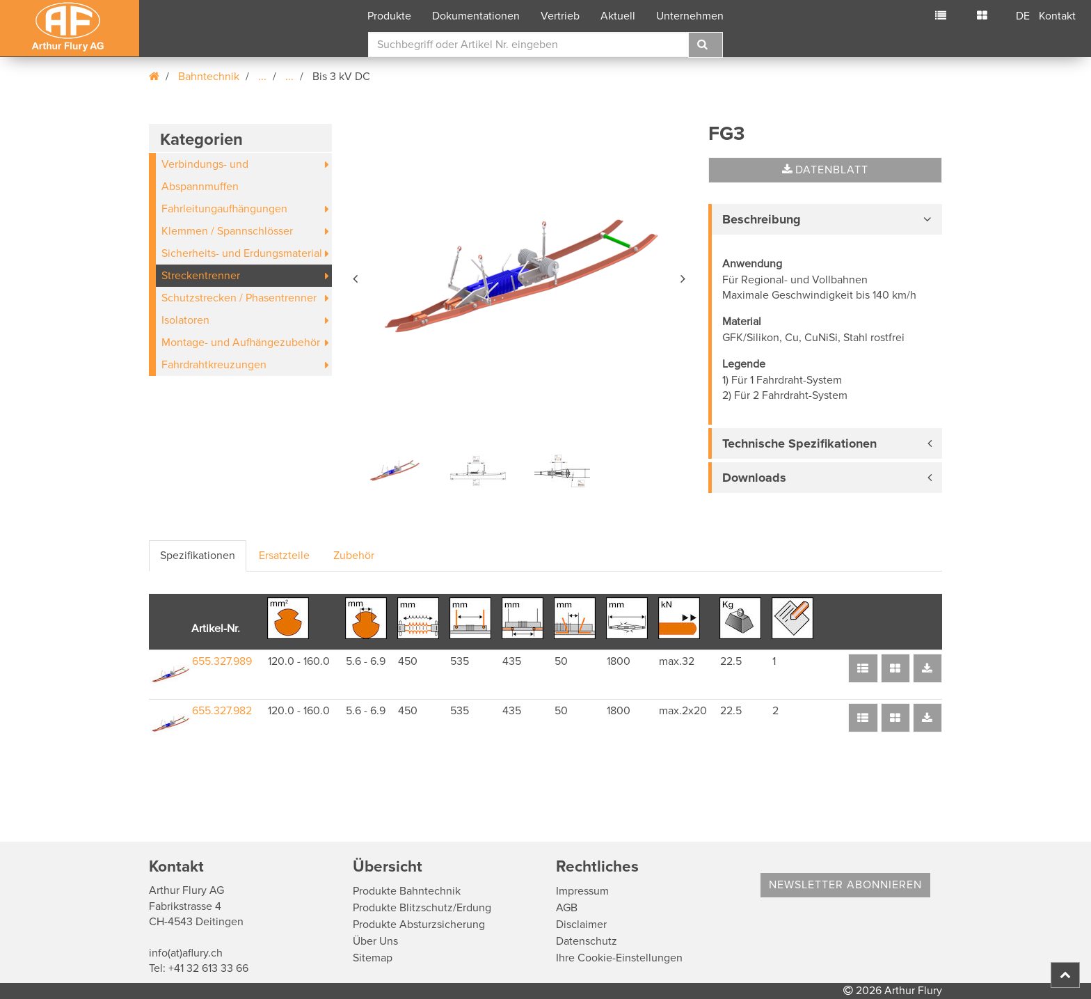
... (262, 77)
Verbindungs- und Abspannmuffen (204, 175)
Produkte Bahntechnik (407, 891)
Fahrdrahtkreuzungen (213, 365)
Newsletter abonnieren (845, 885)
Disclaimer (581, 924)
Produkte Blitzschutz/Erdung (422, 908)
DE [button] (1023, 16)
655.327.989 (222, 661)
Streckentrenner (200, 276)
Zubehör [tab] (353, 556)
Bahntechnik (208, 77)
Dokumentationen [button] (476, 16)
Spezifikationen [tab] (197, 556)
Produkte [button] (389, 16)
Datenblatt (825, 170)
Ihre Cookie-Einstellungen (619, 958)
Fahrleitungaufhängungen (224, 209)
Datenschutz (586, 941)
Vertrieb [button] (560, 16)
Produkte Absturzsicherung (419, 924)
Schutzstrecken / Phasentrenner (239, 298)
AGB (567, 908)
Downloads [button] (754, 477)
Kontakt (1057, 16)
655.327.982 (222, 711)
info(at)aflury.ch (186, 953)
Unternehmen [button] (690, 16)
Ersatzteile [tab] (284, 556)
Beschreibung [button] (761, 219)
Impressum (582, 891)
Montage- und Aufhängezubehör (240, 342)
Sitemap (372, 958)
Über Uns (375, 941)
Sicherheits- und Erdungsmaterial (241, 253)
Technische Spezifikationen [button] (799, 443)
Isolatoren (185, 320)
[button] (356, 276)
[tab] (825, 219)
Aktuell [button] (617, 16)
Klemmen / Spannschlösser (227, 231)
